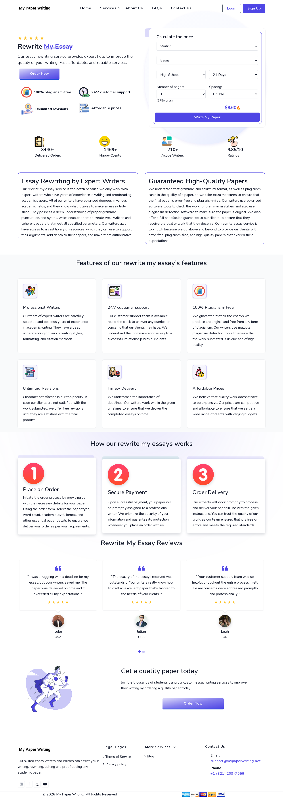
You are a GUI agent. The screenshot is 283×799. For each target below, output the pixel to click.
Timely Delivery (122, 388)
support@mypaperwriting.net (235, 761)
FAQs (157, 8)
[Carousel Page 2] (143, 652)
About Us (134, 8)
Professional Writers (41, 307)
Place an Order (41, 489)
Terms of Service (116, 756)
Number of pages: (170, 86)
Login (231, 8)
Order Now (39, 73)
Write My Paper (207, 117)
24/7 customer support (128, 307)
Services (108, 8)
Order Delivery (210, 492)
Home (85, 8)
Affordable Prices (208, 388)
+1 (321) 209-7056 (227, 773)
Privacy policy (114, 764)
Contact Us (181, 8)
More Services (160, 747)
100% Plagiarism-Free (213, 307)
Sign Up (254, 8)
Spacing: (215, 86)
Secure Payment (127, 492)
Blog (148, 756)
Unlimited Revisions (41, 388)
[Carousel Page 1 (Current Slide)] (139, 651)
